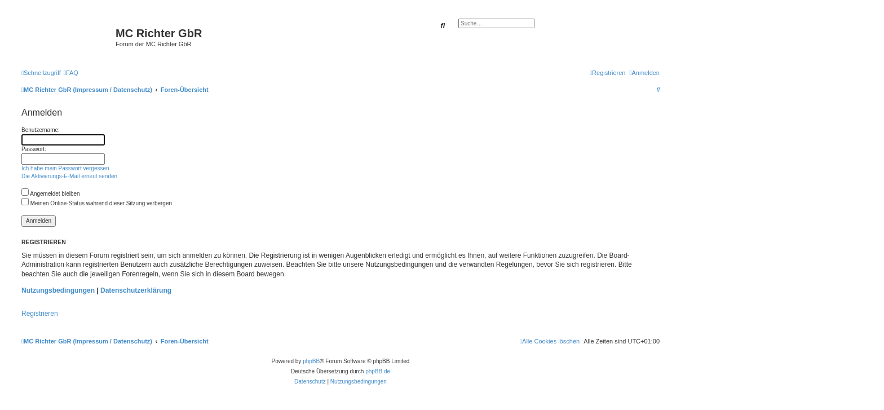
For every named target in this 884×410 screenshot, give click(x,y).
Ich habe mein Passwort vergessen (65, 168)
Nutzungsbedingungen (58, 290)
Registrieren (39, 314)
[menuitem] (71, 73)
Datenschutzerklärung (135, 290)
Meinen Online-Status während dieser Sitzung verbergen (96, 203)
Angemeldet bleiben (50, 194)
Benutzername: (40, 130)
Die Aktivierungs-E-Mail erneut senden (69, 176)
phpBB (311, 361)
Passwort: (33, 149)
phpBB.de (377, 371)
